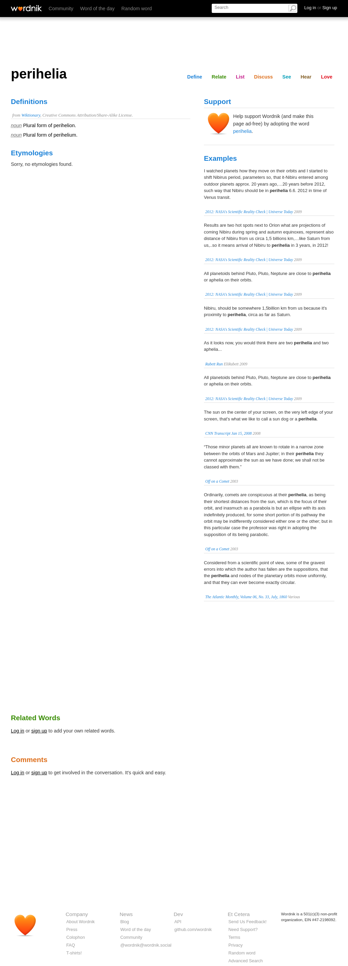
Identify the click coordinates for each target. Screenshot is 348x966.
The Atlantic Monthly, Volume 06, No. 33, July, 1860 (246, 597)
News (126, 914)
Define (194, 77)
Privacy (235, 945)
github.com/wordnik (193, 929)
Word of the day (97, 8)
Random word (136, 8)
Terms (234, 937)
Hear (305, 77)
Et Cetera (239, 914)
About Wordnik (80, 921)
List (240, 77)
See (286, 77)
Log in (17, 731)
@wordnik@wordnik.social (145, 945)
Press (71, 929)
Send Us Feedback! (247, 921)
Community (61, 8)
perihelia (242, 131)
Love (326, 77)
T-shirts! (74, 952)
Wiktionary (30, 115)
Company (77, 914)
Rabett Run (214, 364)
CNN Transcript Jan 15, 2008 (228, 433)
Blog (124, 921)
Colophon (75, 937)
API (177, 921)
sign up (39, 731)
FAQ (70, 945)
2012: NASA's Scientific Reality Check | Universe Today (249, 212)
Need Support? (243, 929)
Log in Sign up (320, 7)
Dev (178, 914)
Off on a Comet (217, 481)
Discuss (263, 77)
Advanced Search (245, 960)
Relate (219, 77)
